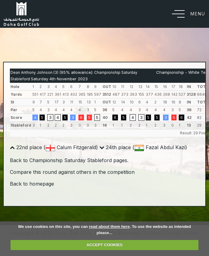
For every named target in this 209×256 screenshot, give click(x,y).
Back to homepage (32, 184)
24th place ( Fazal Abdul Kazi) (143, 147)
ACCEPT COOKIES (104, 244)
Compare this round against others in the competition (72, 172)
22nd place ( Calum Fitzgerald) (54, 147)
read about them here (109, 226)
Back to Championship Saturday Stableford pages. (69, 160)
